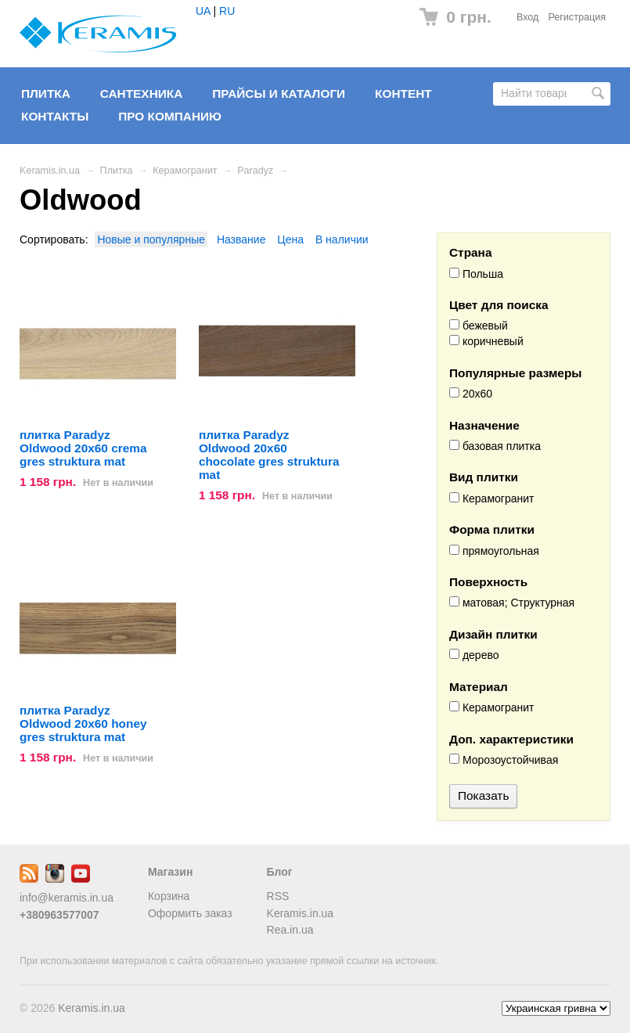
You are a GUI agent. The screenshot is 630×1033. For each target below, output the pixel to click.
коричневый (486, 341)
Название (241, 239)
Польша (476, 274)
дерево (474, 655)
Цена (290, 239)
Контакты (54, 116)
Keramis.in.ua (50, 170)
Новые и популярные (151, 239)
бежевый (478, 325)
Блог (280, 872)
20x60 (470, 393)
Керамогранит (185, 170)
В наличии (342, 239)
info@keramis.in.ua (66, 897)
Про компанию (169, 116)
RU (227, 11)
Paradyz (255, 170)
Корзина (168, 896)
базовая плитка (495, 446)
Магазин (170, 872)
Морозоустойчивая (503, 760)
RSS (278, 896)
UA (203, 11)
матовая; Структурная (511, 602)
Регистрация (577, 17)
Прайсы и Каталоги (278, 93)
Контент (403, 93)
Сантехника (141, 93)
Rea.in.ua (290, 929)
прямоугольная (494, 551)
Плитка (45, 93)
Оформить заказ (190, 913)
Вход (528, 17)
